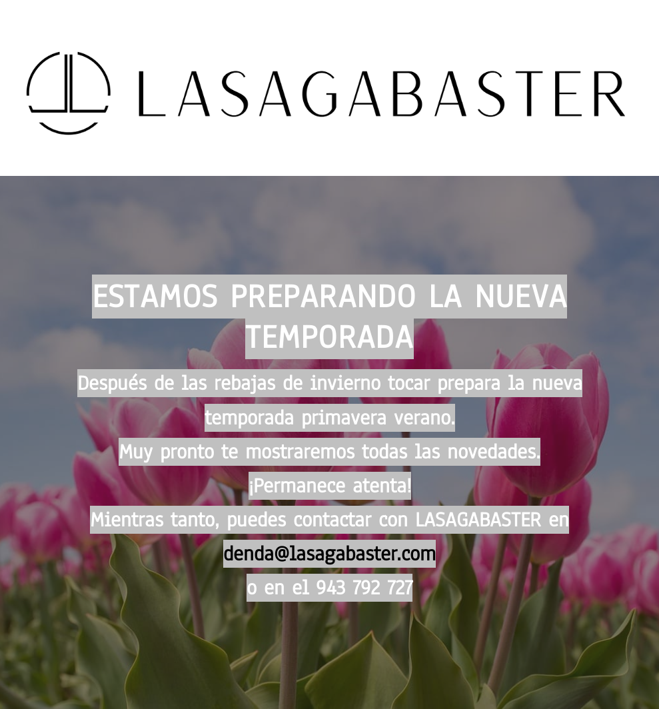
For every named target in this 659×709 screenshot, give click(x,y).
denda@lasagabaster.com (329, 554)
